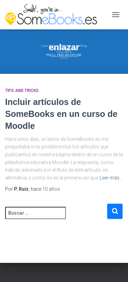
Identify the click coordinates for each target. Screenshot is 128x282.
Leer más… (111, 177)
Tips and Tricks (22, 90)
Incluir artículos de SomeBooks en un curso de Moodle (61, 114)
